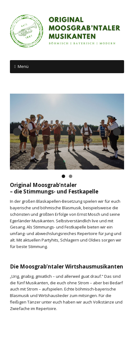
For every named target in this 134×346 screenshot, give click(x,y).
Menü (23, 66)
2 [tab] (70, 176)
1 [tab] (63, 176)
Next (117, 132)
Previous (17, 132)
